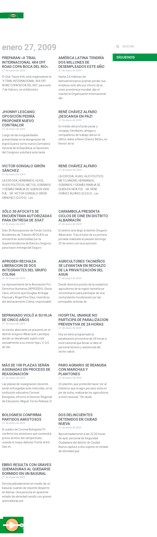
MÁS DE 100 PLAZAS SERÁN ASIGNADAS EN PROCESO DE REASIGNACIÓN (26, 369)
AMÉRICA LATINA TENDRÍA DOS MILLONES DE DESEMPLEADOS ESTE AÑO (81, 62)
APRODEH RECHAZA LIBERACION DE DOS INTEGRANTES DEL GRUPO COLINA (24, 268)
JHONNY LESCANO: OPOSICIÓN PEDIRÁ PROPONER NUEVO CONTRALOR (18, 118)
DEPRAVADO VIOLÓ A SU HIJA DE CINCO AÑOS (27, 317)
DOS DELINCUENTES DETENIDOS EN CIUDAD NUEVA (77, 419)
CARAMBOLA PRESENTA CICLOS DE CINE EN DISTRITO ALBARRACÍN (83, 215)
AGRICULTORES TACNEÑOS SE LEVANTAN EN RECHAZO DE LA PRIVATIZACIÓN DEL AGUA (82, 268)
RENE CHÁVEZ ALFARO (77, 166)
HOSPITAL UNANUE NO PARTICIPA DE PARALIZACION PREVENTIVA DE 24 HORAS (83, 319)
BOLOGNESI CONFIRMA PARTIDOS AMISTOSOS (21, 417)
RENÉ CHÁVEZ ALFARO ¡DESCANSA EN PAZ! (77, 114)
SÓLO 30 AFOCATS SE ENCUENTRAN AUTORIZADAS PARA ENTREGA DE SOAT (27, 215)
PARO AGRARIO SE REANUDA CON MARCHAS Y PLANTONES (82, 369)
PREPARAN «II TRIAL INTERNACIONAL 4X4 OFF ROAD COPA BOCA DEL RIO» (25, 62)
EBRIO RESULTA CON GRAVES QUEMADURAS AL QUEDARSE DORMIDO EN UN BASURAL (26, 469)
